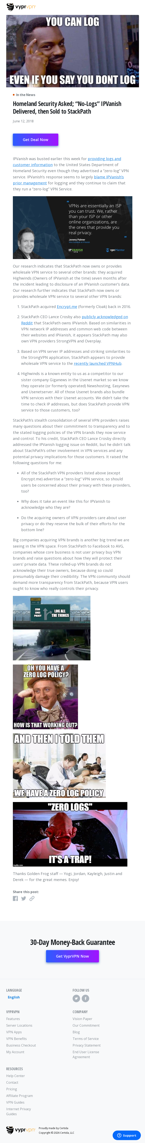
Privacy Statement (87, 1045)
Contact (12, 1082)
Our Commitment (86, 1025)
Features (13, 1018)
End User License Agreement (86, 1054)
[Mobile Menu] (135, 7)
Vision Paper (82, 1018)
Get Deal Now (35, 139)
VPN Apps (14, 1032)
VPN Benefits (16, 1038)
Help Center (15, 1076)
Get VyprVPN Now (72, 956)
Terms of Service (86, 1038)
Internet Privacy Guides (18, 1111)
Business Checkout (21, 1045)
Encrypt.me (67, 306)
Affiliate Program (19, 1095)
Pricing (11, 1089)
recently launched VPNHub (98, 363)
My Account (15, 1052)
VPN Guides (15, 1102)
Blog (76, 1032)
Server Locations (19, 1025)
